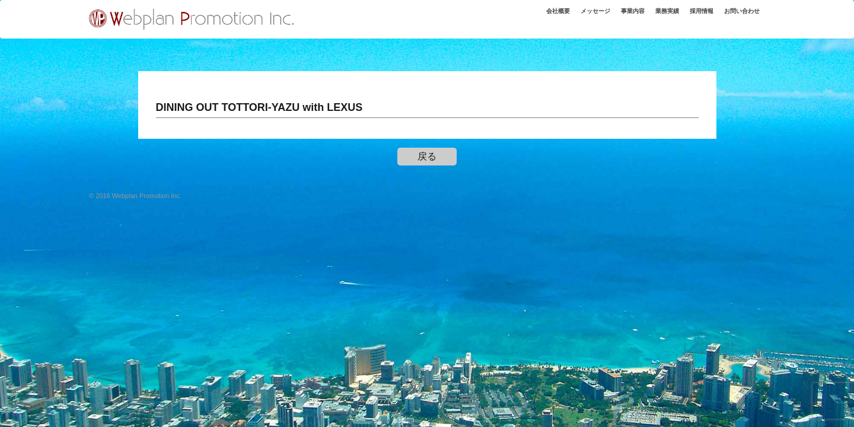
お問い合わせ (738, 17)
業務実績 (651, 17)
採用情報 (690, 17)
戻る (427, 156)
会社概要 (526, 17)
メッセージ (569, 17)
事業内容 (612, 17)
